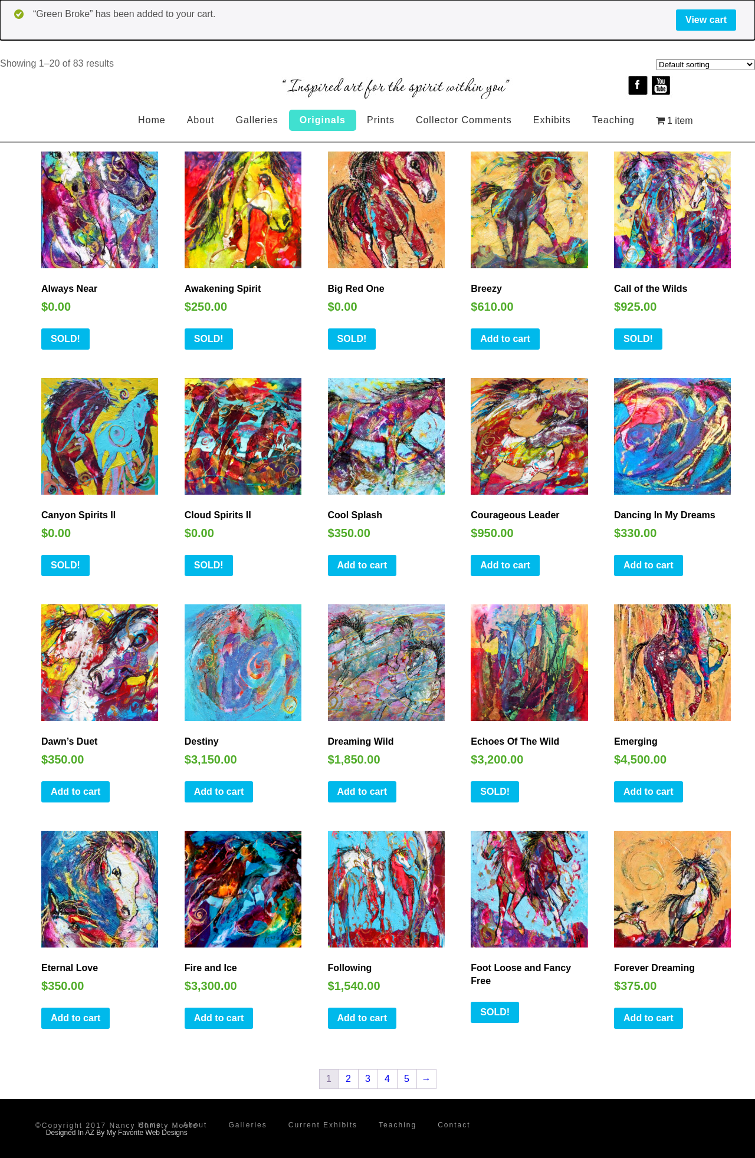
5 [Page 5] (406, 1079)
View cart (706, 20)
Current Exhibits (322, 1125)
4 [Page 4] (387, 1079)
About (201, 120)
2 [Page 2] (348, 1079)
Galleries (257, 120)
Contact (454, 1125)
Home (152, 120)
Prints (381, 120)
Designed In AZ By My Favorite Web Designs (117, 1133)
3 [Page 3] (367, 1079)
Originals (323, 120)
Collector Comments (464, 120)
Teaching (613, 120)
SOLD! (65, 339)
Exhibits (552, 120)
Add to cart (505, 339)
